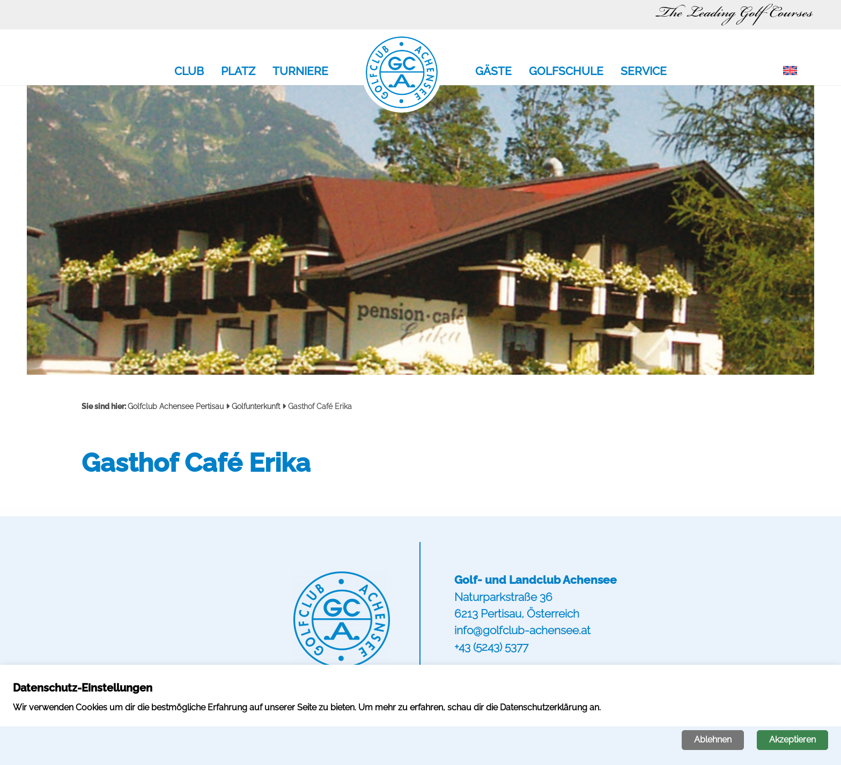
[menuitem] (790, 71)
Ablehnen (713, 739)
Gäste (493, 72)
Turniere (300, 72)
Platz (238, 72)
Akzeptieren (792, 739)
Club (189, 72)
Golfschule (566, 72)
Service (644, 72)
